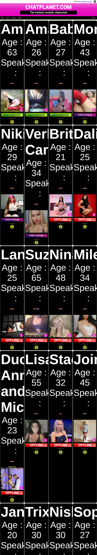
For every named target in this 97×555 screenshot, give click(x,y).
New (19, 18)
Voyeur (14, 18)
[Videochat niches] (22, 17)
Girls (2, 18)
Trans (7, 18)
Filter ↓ (94, 18)
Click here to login (86, 1)
